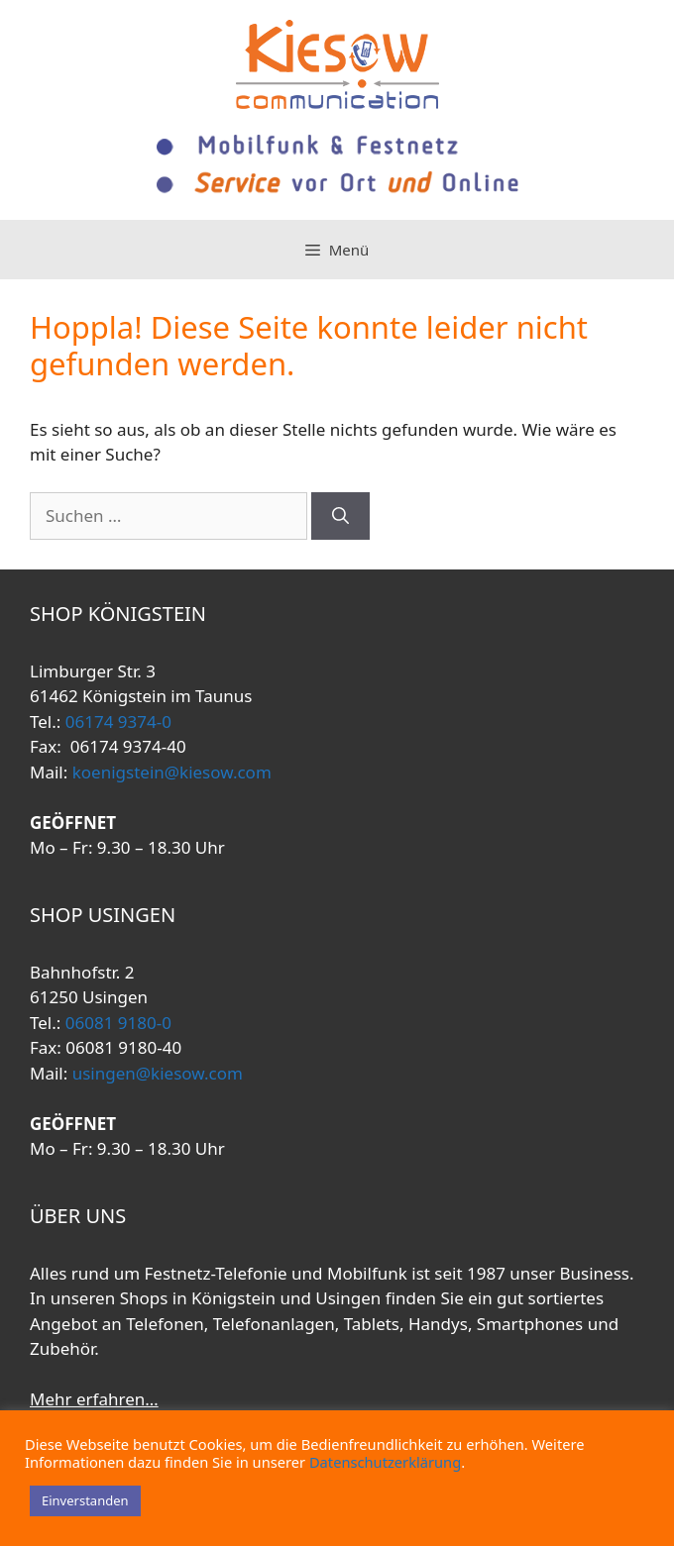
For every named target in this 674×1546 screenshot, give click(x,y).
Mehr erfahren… (94, 1399)
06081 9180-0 (115, 1022)
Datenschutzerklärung (385, 1462)
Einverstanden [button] (85, 1500)
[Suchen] (340, 516)
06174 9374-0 (115, 721)
